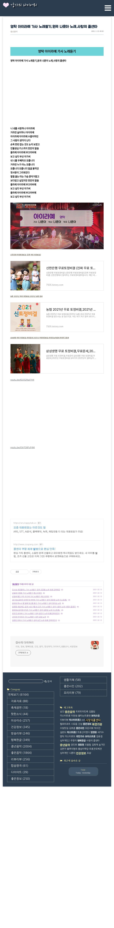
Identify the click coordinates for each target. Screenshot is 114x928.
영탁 (62, 798)
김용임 (92, 774)
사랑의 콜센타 (92, 802)
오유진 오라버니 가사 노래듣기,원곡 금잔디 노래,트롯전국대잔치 (36, 663)
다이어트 (19, 859)
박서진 (97, 790)
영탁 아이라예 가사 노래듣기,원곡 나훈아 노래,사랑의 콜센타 (53, 27)
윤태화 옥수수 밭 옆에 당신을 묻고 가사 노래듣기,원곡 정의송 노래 (36, 653)
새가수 (101, 794)
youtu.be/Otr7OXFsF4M (22, 447)
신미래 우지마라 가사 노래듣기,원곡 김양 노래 (29, 666)
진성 (80, 786)
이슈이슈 (20, 808)
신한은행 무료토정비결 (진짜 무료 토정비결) (25, 255)
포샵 (89, 815)
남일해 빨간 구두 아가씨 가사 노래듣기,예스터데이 (30, 646)
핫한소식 (19, 801)
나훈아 (72, 815)
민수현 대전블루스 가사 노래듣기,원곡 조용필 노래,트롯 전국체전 (36, 639)
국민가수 (80, 798)
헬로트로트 (65, 786)
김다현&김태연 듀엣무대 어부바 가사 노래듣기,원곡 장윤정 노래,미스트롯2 (39, 649)
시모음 (74, 786)
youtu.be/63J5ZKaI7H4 (22, 380)
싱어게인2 (65, 802)
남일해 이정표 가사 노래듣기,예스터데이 (27, 642)
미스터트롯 (65, 778)
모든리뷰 (89, 790)
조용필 (88, 807)
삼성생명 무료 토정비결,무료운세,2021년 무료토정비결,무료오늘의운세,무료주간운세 (39, 338)
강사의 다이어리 (24, 5)
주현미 (73, 802)
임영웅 (94, 794)
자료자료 (19, 788)
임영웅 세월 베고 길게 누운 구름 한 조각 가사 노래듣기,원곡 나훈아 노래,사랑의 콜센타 (44, 656)
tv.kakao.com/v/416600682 (24, 65)
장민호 (74, 807)
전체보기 (18, 782)
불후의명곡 (72, 811)
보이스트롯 (90, 798)
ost (83, 782)
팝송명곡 (19, 853)
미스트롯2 (72, 794)
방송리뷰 (20, 821)
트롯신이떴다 (83, 794)
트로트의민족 (82, 774)
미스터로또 (70, 798)
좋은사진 (20, 879)
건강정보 (20, 814)
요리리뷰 (19, 885)
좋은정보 (20, 866)
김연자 (63, 811)
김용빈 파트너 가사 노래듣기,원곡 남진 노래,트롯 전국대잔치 (34, 670)
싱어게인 (64, 815)
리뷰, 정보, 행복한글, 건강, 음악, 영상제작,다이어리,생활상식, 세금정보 (46, 696)
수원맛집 (64, 790)
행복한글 (20, 827)
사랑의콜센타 (93, 782)
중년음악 (14, 32)
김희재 (95, 807)
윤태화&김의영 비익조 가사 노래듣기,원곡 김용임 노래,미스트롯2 (36, 659)
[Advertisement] (56, 536)
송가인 (102, 807)
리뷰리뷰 (20, 846)
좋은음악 (21, 840)
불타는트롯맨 (84, 778)
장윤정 (99, 798)
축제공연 (19, 795)
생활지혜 (19, 872)
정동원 (81, 807)
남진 (62, 774)
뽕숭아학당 (83, 811)
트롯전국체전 (95, 811)
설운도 (63, 794)
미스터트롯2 (75, 782)
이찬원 (74, 778)
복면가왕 (97, 786)
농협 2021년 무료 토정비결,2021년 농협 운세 (26, 296)
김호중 (72, 790)
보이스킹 (95, 778)
